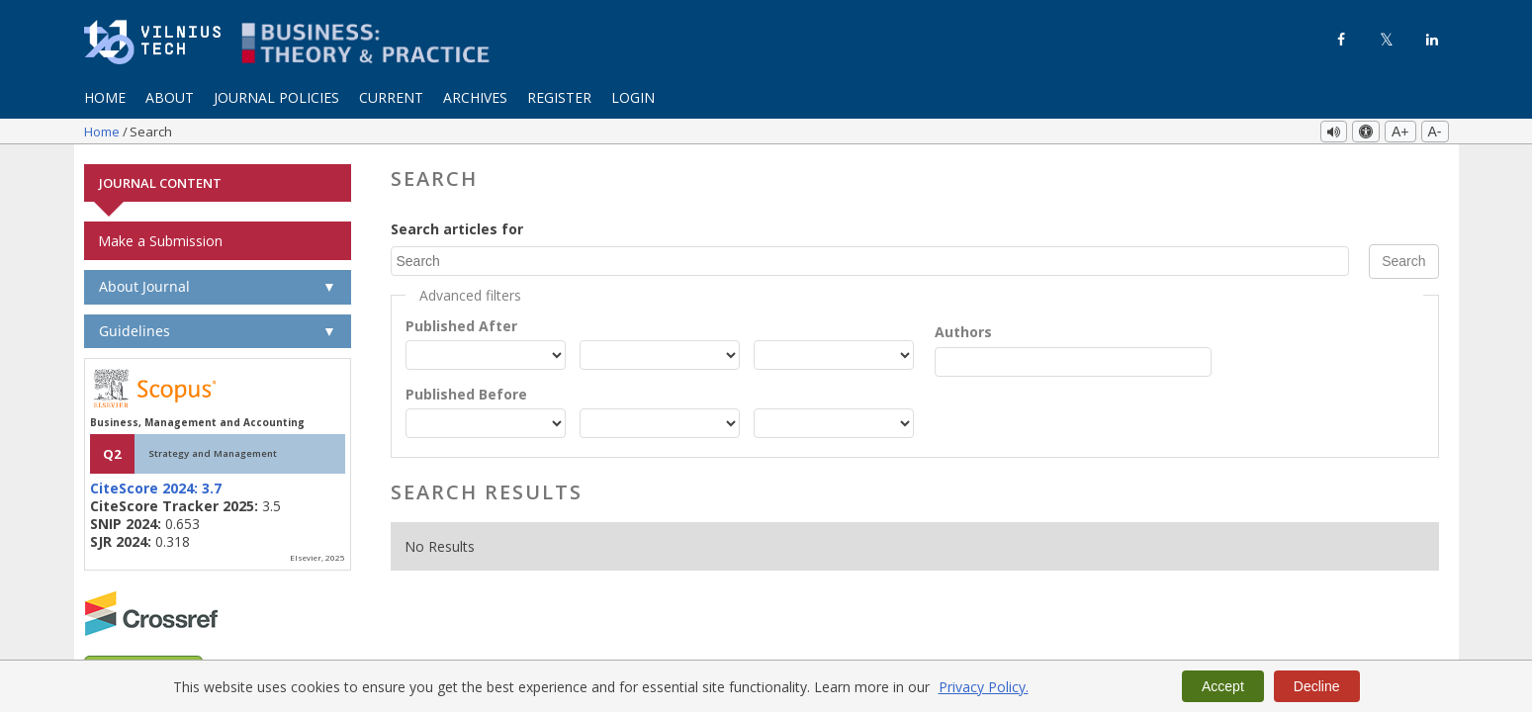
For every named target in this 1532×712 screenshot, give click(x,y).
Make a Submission (160, 239)
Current (391, 97)
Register (559, 97)
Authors (963, 330)
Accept (1223, 686)
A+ (1400, 131)
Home (105, 97)
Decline (1317, 686)
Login (633, 97)
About (169, 97)
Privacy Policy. (984, 686)
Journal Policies (276, 97)
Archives (475, 97)
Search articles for (457, 228)
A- (1435, 131)
